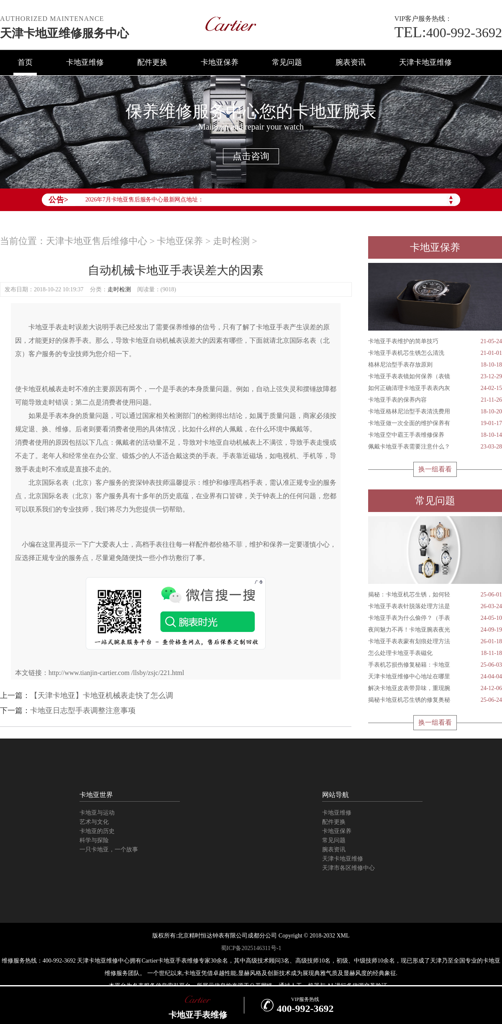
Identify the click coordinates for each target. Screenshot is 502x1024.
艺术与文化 (94, 822)
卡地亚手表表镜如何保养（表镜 (435, 376)
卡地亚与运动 (97, 813)
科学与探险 (94, 840)
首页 (25, 62)
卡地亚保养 (219, 62)
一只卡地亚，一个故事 (108, 849)
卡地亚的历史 (97, 831)
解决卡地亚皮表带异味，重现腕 (435, 688)
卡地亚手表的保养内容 (435, 400)
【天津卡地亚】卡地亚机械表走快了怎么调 (101, 695)
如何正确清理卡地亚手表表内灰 (435, 388)
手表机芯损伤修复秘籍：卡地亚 (435, 665)
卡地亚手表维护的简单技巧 (435, 341)
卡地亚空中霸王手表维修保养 (435, 435)
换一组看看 (435, 469)
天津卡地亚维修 (425, 62)
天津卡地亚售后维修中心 (96, 241)
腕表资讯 (351, 62)
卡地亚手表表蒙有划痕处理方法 (435, 641)
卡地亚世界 (96, 794)
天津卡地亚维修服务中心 (64, 33)
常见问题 (287, 62)
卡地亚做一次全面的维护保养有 (435, 423)
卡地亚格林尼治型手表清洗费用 (435, 412)
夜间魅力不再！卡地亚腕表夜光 (435, 630)
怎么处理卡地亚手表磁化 (435, 653)
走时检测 (231, 241)
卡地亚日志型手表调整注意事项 (83, 710)
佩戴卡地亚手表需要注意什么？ (435, 447)
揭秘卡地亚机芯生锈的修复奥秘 (435, 700)
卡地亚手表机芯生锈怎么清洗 (435, 353)
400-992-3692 (448, 32)
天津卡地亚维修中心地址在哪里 (435, 677)
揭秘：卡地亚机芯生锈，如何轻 (435, 595)
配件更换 (152, 62)
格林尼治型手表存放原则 (435, 365)
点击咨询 (251, 156)
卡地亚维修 (85, 62)
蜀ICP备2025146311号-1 (251, 948)
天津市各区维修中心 (348, 868)
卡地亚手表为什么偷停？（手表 (435, 618)
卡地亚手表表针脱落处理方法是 (435, 606)
